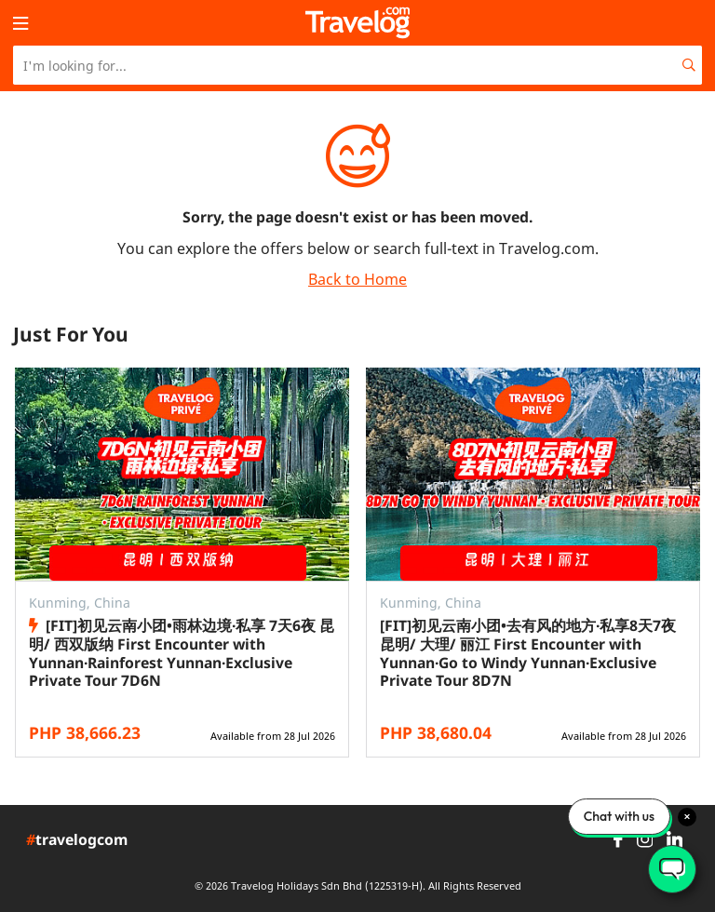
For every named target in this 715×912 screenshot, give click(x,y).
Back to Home (357, 279)
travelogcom (77, 840)
